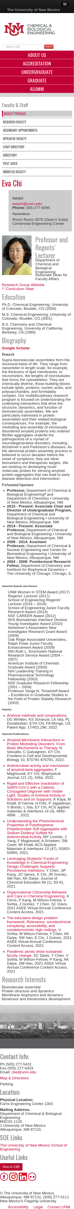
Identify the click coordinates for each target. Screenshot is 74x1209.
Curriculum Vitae (20, 289)
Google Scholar (16, 348)
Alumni (37, 88)
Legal (38, 1207)
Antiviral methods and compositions (37, 715)
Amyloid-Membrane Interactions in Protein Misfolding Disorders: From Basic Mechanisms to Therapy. (36, 744)
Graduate (37, 80)
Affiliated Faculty (14, 138)
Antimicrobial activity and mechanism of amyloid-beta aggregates (38, 768)
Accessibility (18, 1207)
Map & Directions (14, 1078)
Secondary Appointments (20, 130)
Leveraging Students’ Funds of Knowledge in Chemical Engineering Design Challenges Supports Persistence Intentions (37, 864)
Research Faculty (14, 122)
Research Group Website (23, 285)
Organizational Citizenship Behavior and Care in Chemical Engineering (37, 894)
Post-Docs (10, 163)
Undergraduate (37, 71)
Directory (10, 155)
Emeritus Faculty (14, 171)
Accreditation (37, 63)
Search (49, 46)
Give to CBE (11, 1166)
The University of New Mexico (33, 10)
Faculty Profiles (15, 113)
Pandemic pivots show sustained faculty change (34, 953)
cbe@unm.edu (24, 1072)
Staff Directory (13, 147)
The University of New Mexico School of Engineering (33, 1147)
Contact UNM (59, 1207)
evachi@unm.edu (27, 204)
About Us (37, 54)
